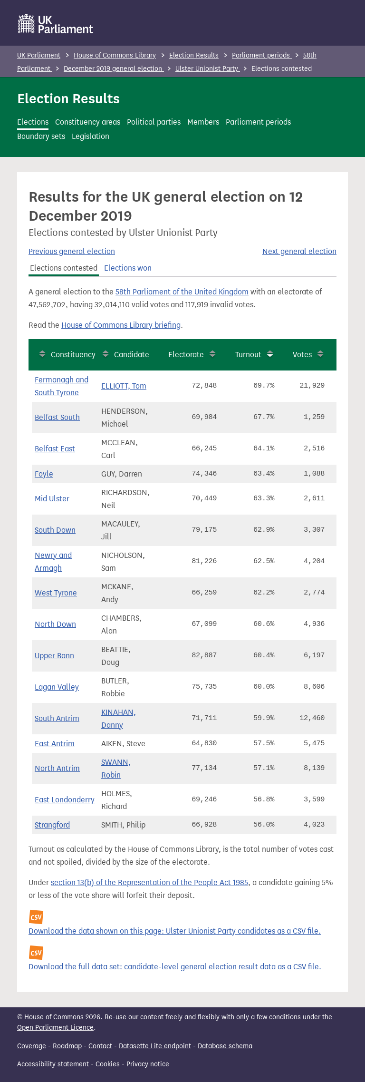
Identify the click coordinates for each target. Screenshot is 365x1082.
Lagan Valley (57, 687)
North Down (55, 624)
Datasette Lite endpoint (155, 1046)
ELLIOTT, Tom (123, 385)
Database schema (225, 1046)
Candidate (131, 354)
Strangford (52, 824)
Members (203, 122)
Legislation (90, 136)
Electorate (186, 354)
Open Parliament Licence (55, 1028)
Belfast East (55, 448)
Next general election (299, 251)
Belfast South (57, 417)
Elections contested (63, 268)
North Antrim (57, 768)
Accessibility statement (53, 1064)
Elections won (128, 268)
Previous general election (72, 251)
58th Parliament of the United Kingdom (182, 291)
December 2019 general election (114, 69)
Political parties (154, 122)
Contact (100, 1046)
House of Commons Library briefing (121, 325)
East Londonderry (65, 799)
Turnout (248, 354)
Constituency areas (87, 122)
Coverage (31, 1046)
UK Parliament (38, 55)
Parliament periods (262, 55)
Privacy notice (147, 1064)
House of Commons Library (115, 55)
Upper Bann (54, 655)
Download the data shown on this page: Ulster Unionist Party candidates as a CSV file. (175, 931)
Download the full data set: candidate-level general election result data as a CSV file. (175, 966)
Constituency (73, 354)
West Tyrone (56, 592)
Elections (32, 122)
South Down (55, 530)
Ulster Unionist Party (207, 69)
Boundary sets (41, 136)
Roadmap (67, 1046)
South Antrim (57, 718)
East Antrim (55, 743)
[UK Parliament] (56, 23)
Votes (302, 354)
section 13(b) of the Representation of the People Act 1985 (149, 882)
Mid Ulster (52, 498)
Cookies (108, 1064)
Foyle (44, 473)
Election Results (194, 55)
